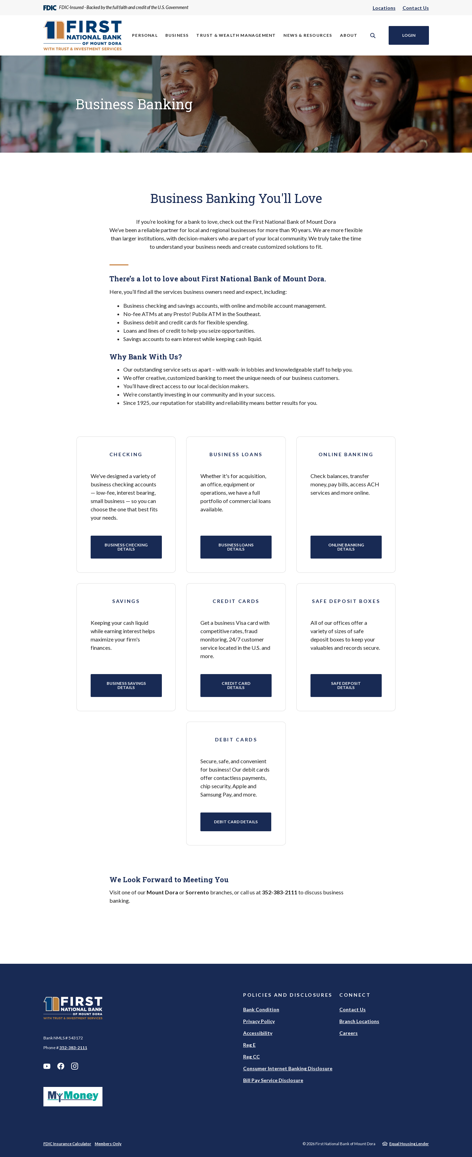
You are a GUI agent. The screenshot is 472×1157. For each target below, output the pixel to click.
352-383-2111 (73, 1047)
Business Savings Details (126, 685)
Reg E (249, 1045)
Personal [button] (145, 35)
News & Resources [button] (307, 35)
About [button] (349, 35)
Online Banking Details (346, 547)
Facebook (60, 1066)
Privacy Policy (259, 1021)
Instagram (74, 1066)
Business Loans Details (236, 547)
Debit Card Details (236, 821)
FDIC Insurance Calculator (67, 1143)
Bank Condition (261, 1009)
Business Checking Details (126, 547)
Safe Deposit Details (346, 685)
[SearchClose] (373, 36)
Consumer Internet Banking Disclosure (287, 1068)
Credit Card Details (236, 685)
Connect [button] (355, 995)
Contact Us (416, 8)
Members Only (108, 1143)
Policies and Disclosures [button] (287, 995)
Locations (384, 8)
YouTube (46, 1066)
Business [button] (177, 35)
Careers (348, 1033)
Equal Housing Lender (409, 1143)
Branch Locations (359, 1021)
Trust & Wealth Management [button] (236, 35)
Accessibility (257, 1033)
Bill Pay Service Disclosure (273, 1080)
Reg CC (251, 1057)
